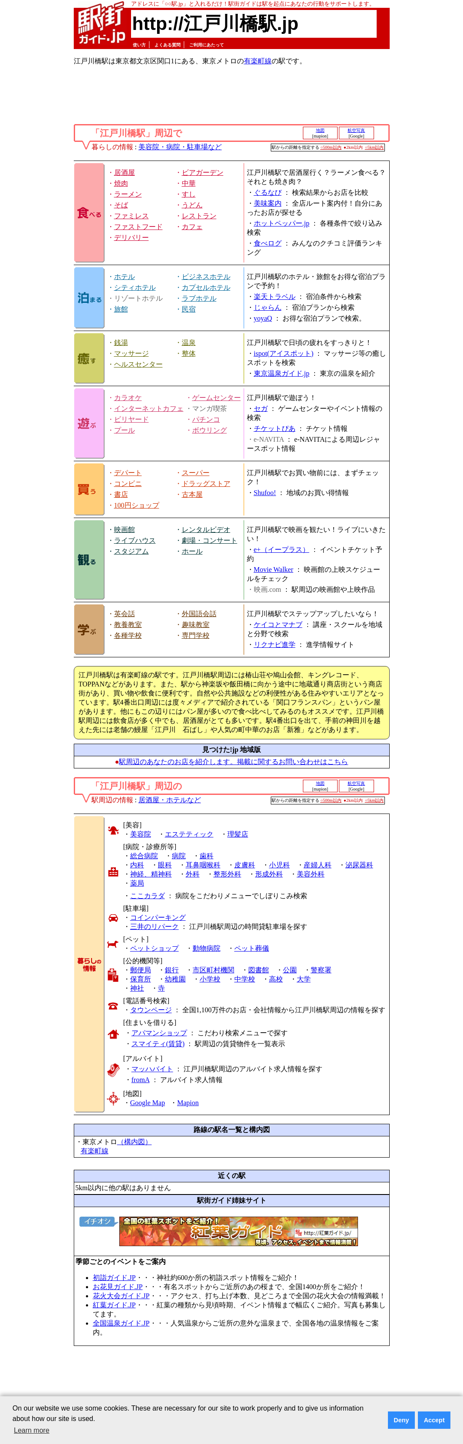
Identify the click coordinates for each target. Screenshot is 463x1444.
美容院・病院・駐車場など (180, 147)
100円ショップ (136, 505)
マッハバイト (152, 1069)
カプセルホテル (206, 287)
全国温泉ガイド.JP (121, 1323)
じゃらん (268, 307)
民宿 (189, 309)
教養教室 (128, 624)
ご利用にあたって (206, 45)
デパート (128, 472)
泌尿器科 (359, 865)
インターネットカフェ (149, 408)
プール (124, 430)
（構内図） (134, 1141)
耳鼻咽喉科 (203, 865)
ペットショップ (154, 948)
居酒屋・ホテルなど (169, 800)
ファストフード (138, 226)
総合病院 (144, 856)
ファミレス (131, 216)
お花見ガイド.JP (118, 1286)
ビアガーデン (202, 172)
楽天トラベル (275, 296)
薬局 (137, 883)
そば (121, 205)
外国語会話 (199, 613)
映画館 (124, 529)
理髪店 (237, 834)
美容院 (140, 834)
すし (189, 194)
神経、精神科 (151, 874)
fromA (140, 1079)
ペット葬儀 (251, 948)
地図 (320, 130)
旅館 (121, 309)
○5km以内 (374, 147)
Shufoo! (265, 492)
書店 (121, 494)
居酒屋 (124, 172)
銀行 (172, 970)
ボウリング (209, 430)
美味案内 (268, 203)
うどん (192, 205)
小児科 (279, 865)
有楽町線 (258, 61)
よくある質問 (167, 45)
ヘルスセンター (138, 364)
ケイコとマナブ (278, 624)
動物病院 (206, 948)
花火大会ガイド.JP (121, 1296)
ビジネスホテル (206, 276)
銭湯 (121, 342)
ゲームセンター (216, 397)
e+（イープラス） (281, 549)
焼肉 (121, 183)
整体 (189, 353)
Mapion (188, 1102)
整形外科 (227, 874)
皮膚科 (244, 865)
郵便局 (140, 970)
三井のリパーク (154, 926)
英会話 (124, 613)
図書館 (258, 970)
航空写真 (356, 130)
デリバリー (131, 237)
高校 (276, 979)
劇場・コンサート (209, 540)
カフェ (192, 226)
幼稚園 (175, 979)
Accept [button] (434, 1420)
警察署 (321, 970)
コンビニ (128, 483)
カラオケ (128, 397)
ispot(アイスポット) (284, 353)
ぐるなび (268, 192)
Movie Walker (273, 569)
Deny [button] (401, 1420)
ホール (192, 551)
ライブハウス (135, 540)
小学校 (210, 979)
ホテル (124, 276)
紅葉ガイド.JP (114, 1305)
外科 (193, 874)
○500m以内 (331, 147)
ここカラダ (147, 895)
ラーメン (128, 194)
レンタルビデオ (206, 529)
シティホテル (135, 287)
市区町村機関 (213, 970)
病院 (179, 856)
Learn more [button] (31, 1430)
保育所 (140, 979)
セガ (261, 408)
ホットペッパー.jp (281, 223)
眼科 (165, 865)
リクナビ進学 (275, 644)
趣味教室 (196, 624)
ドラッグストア (206, 483)
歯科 (206, 856)
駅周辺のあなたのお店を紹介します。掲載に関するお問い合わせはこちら (233, 761)
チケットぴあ (275, 428)
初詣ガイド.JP (114, 1277)
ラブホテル (199, 298)
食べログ (268, 243)
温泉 (189, 342)
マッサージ (131, 353)
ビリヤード (131, 419)
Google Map (147, 1102)
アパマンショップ (159, 1033)
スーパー (196, 472)
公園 (290, 970)
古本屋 (192, 494)
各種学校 (128, 635)
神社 (137, 988)
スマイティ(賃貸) (158, 1043)
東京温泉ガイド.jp (281, 373)
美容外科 (311, 874)
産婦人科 (318, 865)
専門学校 (196, 635)
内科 (137, 865)
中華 (189, 183)
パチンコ (206, 419)
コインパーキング (158, 917)
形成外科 (269, 874)
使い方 (139, 45)
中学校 (244, 979)
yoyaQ (263, 318)
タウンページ (151, 1010)
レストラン (199, 216)
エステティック (189, 834)
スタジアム (131, 551)
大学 (304, 979)
